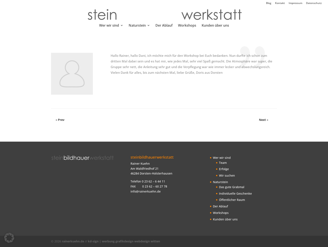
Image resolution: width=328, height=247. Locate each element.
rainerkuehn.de (73, 241)
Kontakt (280, 3)
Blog (268, 3)
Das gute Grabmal (231, 187)
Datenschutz (314, 3)
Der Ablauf (164, 26)
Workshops (187, 26)
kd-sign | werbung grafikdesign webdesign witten (124, 241)
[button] (9, 238)
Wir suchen (227, 175)
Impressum (295, 3)
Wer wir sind (109, 26)
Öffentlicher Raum (232, 200)
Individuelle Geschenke (235, 193)
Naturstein (137, 26)
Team (223, 163)
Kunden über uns (215, 26)
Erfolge (224, 169)
